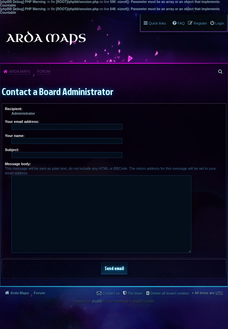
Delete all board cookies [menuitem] (170, 293)
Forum (43, 71)
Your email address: (22, 122)
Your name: (15, 136)
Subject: (12, 150)
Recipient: (13, 109)
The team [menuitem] (134, 293)
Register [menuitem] (200, 23)
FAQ (181, 23)
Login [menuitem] (219, 23)
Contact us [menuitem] (111, 293)
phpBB (97, 301)
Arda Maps (19, 71)
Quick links (157, 23)
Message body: (18, 164)
